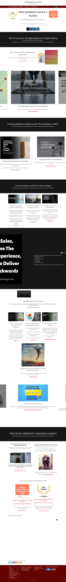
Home (10, 6)
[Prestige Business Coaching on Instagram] (38, 29)
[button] (56, 7)
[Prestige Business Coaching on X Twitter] (28, 29)
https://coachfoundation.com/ (44, 510)
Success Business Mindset (12, 575)
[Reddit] (16, 562)
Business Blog (14, 6)
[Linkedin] (13, 562)
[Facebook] (9, 562)
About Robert (20, 6)
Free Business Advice (34, 6)
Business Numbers (11, 576)
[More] (21, 562)
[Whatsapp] (20, 562)
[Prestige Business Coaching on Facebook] (31, 29)
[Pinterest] (14, 562)
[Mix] (18, 562)
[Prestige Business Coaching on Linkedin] (34, 29)
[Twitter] (11, 562)
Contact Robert (26, 6)
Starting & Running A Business (13, 574)
